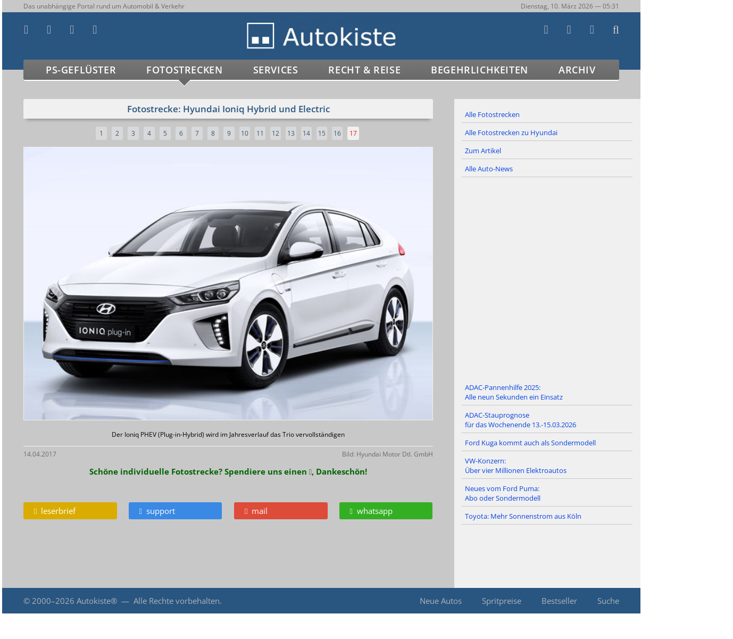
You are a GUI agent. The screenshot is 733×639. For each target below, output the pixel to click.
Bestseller (559, 600)
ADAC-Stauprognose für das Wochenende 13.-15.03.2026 (520, 419)
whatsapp (371, 510)
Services (275, 69)
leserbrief (55, 510)
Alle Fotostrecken (492, 114)
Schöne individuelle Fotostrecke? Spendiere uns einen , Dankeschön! (228, 471)
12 (275, 133)
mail (256, 510)
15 (322, 133)
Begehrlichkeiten (479, 69)
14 (306, 133)
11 (260, 133)
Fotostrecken (184, 69)
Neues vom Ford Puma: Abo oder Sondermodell (502, 493)
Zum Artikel (483, 150)
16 (337, 133)
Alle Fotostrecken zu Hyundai (511, 132)
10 (244, 133)
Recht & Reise (364, 69)
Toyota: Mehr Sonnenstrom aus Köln (523, 516)
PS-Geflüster (81, 69)
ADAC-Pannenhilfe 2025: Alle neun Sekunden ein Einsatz (514, 392)
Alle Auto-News (489, 168)
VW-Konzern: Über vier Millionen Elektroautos (516, 465)
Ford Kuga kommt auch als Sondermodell (530, 442)
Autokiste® (97, 600)
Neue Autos (441, 600)
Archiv (577, 69)
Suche (608, 600)
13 (291, 133)
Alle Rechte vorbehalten (177, 600)
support (157, 510)
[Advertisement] (547, 278)
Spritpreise (501, 600)
